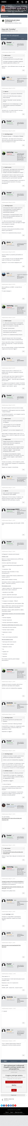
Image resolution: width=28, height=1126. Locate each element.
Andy (8, 358)
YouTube (18, 705)
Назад (5, 38)
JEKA (8, 1030)
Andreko (10, 703)
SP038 (18, 1109)
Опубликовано (8, 52)
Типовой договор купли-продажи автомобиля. (12, 881)
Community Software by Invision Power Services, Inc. (14, 1113)
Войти (14, 1090)
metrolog (10, 152)
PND (8, 477)
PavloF (9, 31)
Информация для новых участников (12, 20)
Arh (8, 77)
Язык (7, 1112)
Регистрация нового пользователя (14, 1082)
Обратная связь (19, 1112)
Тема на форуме (20, 156)
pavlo (9, 933)
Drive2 (18, 705)
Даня (8, 242)
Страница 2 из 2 (14, 38)
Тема (11, 1112)
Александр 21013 (13, 509)
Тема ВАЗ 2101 (12, 1109)
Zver (8, 804)
